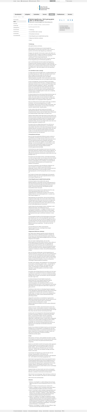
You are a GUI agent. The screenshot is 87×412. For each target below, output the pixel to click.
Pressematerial (16, 29)
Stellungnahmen (16, 27)
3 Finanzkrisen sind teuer (33, 34)
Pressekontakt (16, 33)
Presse (19, 16)
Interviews (15, 23)
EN (38, 1)
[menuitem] (18, 14)
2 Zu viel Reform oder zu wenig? (35, 31)
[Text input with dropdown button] (61, 1)
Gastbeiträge (15, 25)
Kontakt (14, 1)
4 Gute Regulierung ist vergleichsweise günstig (38, 36)
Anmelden (69, 1)
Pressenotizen (15, 19)
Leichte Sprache (33, 1)
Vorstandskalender (16, 35)
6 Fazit (30, 40)
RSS (63, 410)
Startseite (15, 16)
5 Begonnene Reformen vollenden (35, 38)
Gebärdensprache (24, 1)
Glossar (18, 1)
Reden (23, 16)
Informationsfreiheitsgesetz (33, 410)
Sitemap (40, 410)
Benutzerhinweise (58, 410)
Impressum (25, 410)
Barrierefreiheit (45, 410)
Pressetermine (16, 31)
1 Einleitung (31, 29)
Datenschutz (51, 410)
